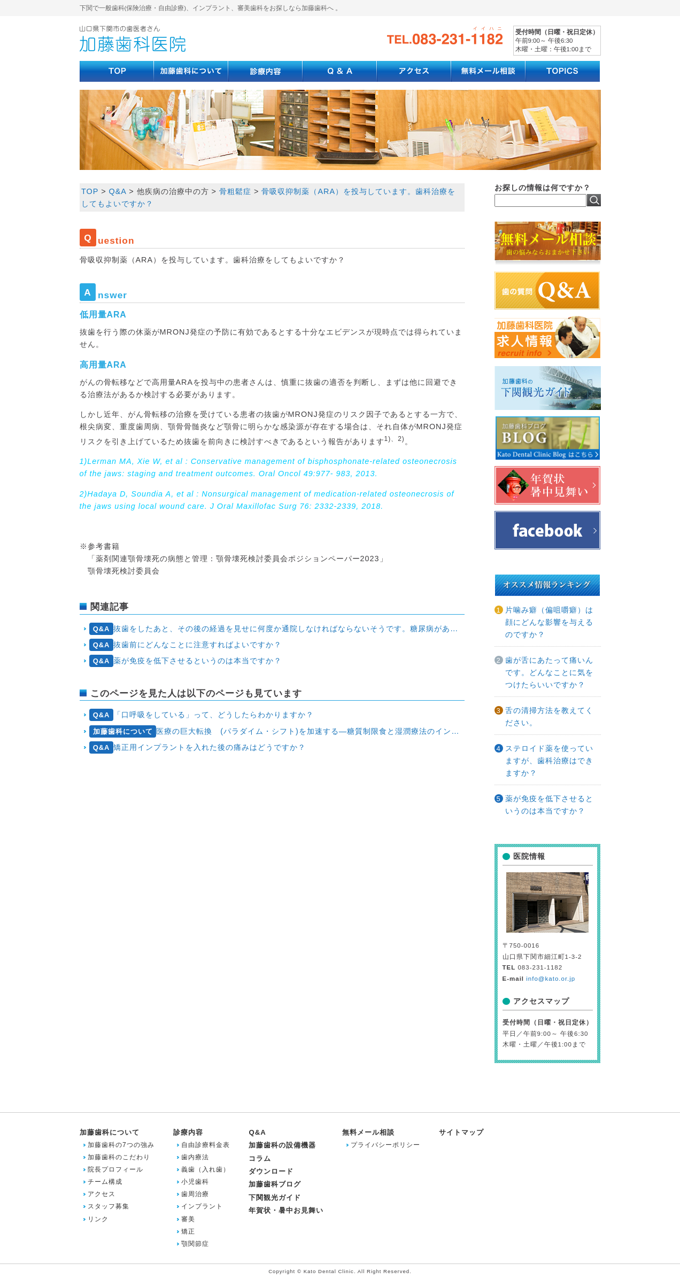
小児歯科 (195, 1181)
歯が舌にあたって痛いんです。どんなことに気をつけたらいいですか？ (549, 672)
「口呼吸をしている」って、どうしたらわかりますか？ (201, 715)
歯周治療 (195, 1194)
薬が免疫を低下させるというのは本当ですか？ (185, 661)
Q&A (257, 1132)
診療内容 (188, 1132)
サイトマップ (461, 1132)
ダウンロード (271, 1171)
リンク (98, 1219)
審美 (188, 1219)
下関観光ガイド (275, 1197)
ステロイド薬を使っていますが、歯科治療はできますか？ (549, 760)
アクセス (101, 1194)
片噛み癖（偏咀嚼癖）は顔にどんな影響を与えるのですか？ (549, 622)
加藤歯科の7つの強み (121, 1145)
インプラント (202, 1206)
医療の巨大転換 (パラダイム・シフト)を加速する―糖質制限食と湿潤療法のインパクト (276, 731)
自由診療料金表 (205, 1145)
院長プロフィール (115, 1169)
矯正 (188, 1231)
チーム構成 (105, 1181)
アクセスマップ (541, 1001)
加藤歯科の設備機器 (282, 1145)
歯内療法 (195, 1157)
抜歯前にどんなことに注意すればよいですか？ (185, 645)
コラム (260, 1158)
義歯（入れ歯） (205, 1169)
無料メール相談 (368, 1132)
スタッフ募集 (108, 1206)
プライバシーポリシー (385, 1145)
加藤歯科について (110, 1132)
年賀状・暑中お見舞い (286, 1210)
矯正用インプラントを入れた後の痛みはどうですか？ (197, 747)
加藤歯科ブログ (275, 1184)
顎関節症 (195, 1243)
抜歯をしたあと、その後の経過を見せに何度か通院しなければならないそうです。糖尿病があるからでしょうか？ (276, 629)
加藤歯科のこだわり (119, 1157)
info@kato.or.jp (550, 978)
